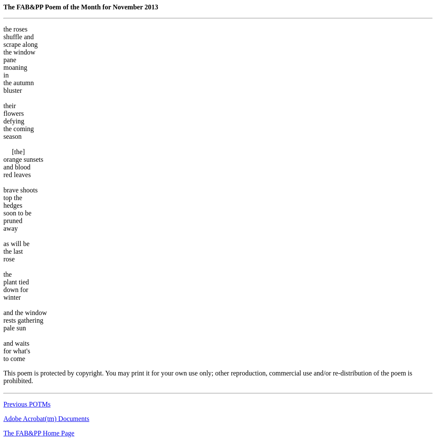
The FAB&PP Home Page (39, 433)
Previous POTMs (27, 404)
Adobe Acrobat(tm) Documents (46, 418)
